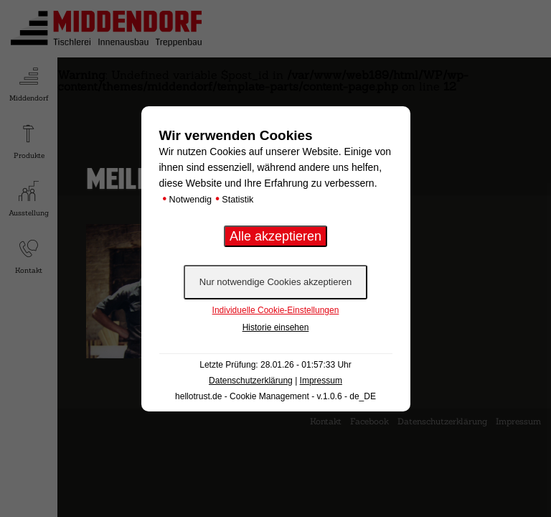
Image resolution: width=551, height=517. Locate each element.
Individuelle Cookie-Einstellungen (275, 310)
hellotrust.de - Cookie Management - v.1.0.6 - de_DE (275, 396)
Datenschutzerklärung (251, 381)
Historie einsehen (275, 327)
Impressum (321, 381)
